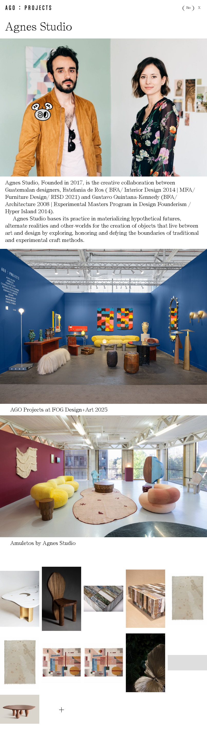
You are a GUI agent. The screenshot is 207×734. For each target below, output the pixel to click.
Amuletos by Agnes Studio (43, 543)
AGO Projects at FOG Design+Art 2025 (58, 409)
